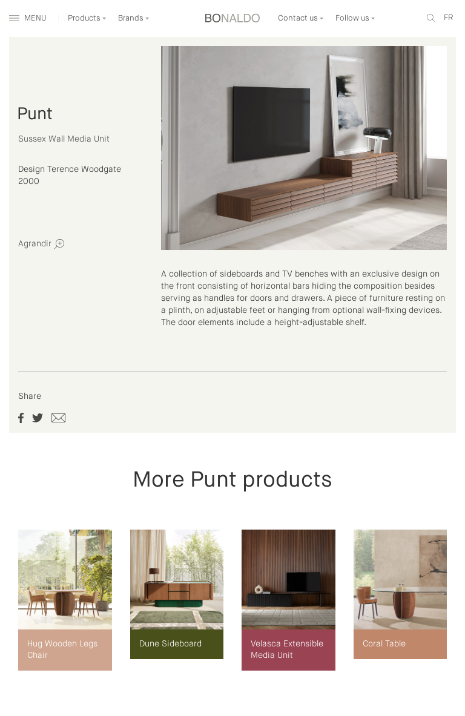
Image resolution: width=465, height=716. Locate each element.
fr (448, 18)
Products (87, 18)
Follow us (355, 18)
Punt (35, 114)
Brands (134, 18)
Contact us (301, 18)
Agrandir (41, 244)
